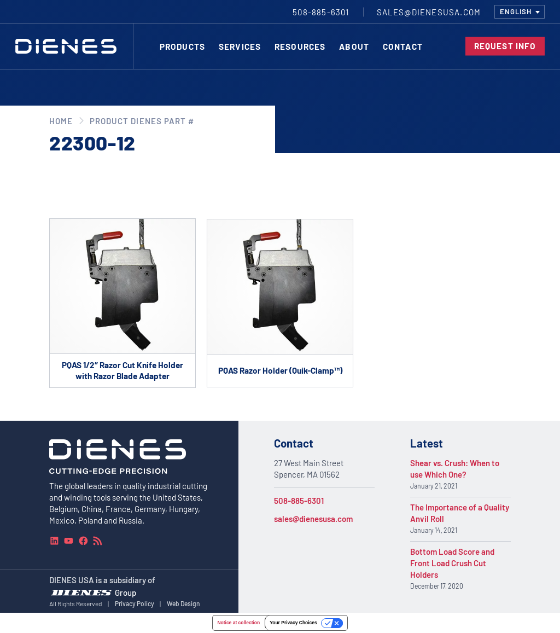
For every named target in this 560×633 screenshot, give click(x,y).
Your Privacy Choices (293, 622)
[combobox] (519, 12)
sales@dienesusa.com (313, 519)
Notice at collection (238, 622)
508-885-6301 (299, 501)
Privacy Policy (134, 603)
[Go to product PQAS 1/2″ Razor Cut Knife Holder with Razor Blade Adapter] (122, 303)
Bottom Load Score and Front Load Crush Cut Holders (452, 563)
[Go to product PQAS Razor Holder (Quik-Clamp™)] (280, 302)
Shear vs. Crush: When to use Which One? (454, 468)
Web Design (183, 603)
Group (125, 592)
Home (61, 121)
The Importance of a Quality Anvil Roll (459, 513)
